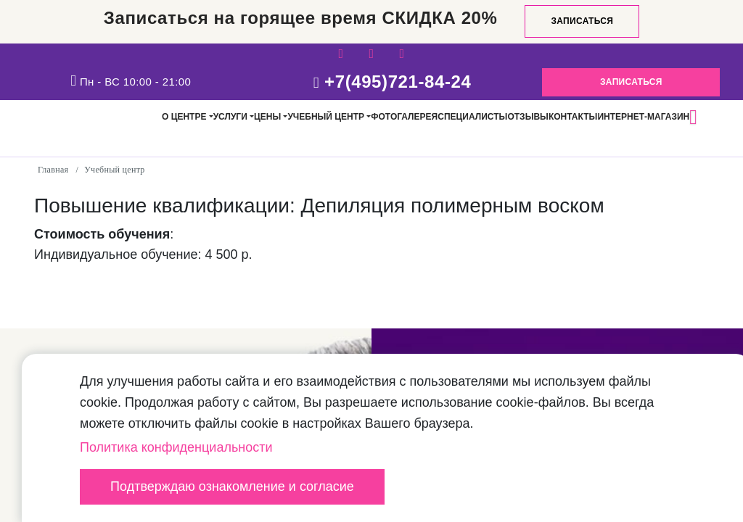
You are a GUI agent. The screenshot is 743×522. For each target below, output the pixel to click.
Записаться (582, 21)
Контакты (573, 117)
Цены (267, 117)
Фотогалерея (404, 117)
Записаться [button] (631, 82)
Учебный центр (325, 117)
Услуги (230, 117)
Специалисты (472, 117)
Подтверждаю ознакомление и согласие (232, 486)
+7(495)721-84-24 (397, 81)
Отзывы (527, 117)
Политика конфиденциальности (176, 447)
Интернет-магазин (643, 117)
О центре (184, 117)
